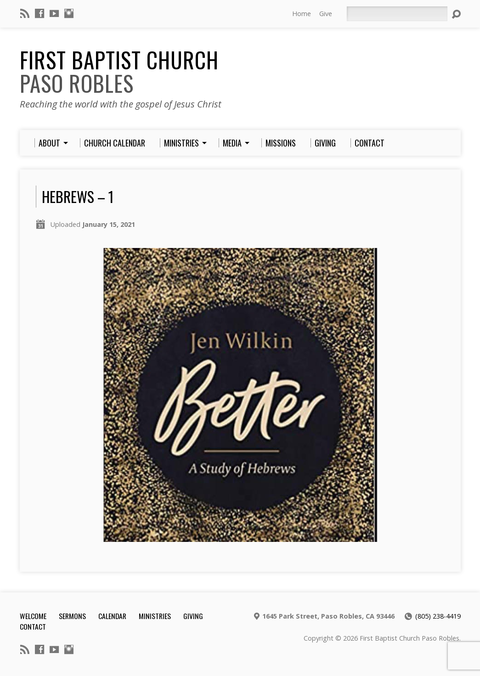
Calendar (112, 615)
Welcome (33, 615)
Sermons (72, 615)
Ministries (155, 615)
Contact (33, 626)
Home (301, 13)
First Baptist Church (119, 71)
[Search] (396, 13)
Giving (193, 615)
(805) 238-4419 (438, 616)
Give (325, 13)
